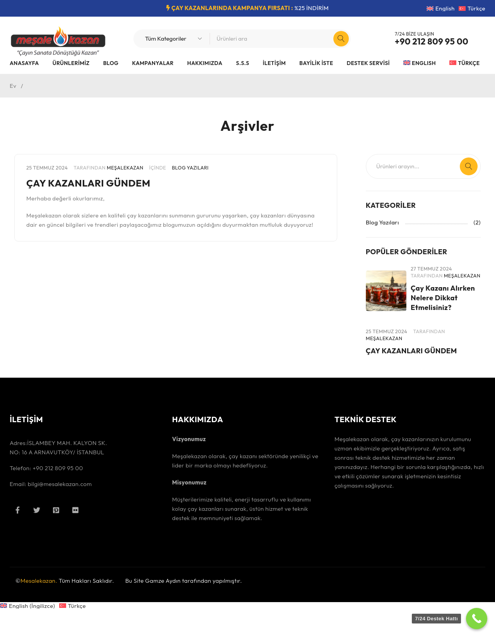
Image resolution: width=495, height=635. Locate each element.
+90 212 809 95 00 (431, 41)
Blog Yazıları (190, 167)
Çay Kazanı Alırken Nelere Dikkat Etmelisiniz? (440, 308)
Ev (13, 85)
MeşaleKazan (125, 167)
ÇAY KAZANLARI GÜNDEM (101, 182)
